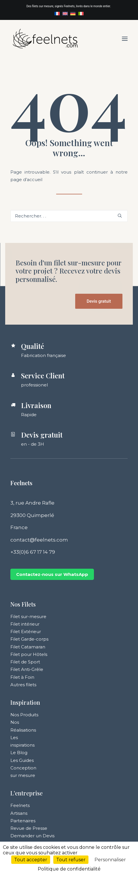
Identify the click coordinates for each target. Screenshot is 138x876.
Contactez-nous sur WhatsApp (52, 574)
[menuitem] (57, 13)
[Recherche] (69, 216)
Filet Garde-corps (29, 639)
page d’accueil (26, 179)
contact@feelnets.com (39, 540)
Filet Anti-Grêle (26, 669)
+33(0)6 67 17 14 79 (32, 552)
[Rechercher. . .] (69, 216)
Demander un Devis (32, 835)
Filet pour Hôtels (28, 654)
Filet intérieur (24, 624)
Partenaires (22, 820)
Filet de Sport (25, 662)
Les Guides (22, 760)
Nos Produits (24, 714)
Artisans (18, 813)
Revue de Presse (28, 828)
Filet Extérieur (25, 631)
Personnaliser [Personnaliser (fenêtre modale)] (110, 859)
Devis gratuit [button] (99, 301)
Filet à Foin (22, 677)
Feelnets (20, 805)
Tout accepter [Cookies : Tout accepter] (30, 859)
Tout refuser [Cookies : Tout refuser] (71, 859)
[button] (124, 38)
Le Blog (18, 752)
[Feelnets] (45, 38)
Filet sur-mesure (28, 616)
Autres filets (23, 684)
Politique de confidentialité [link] (69, 869)
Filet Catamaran (27, 647)
